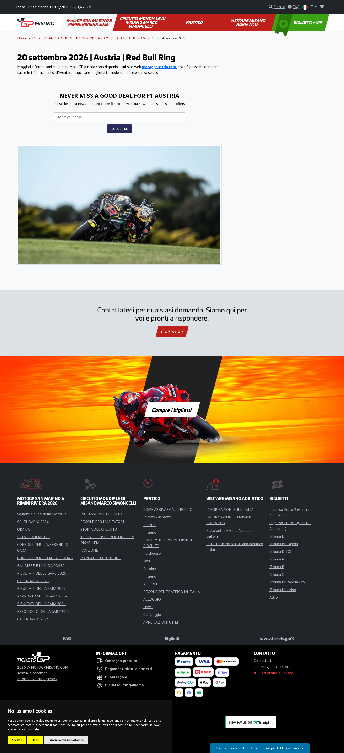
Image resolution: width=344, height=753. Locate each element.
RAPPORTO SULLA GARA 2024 (42, 596)
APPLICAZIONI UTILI (160, 622)
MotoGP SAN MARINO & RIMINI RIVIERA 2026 (89, 22)
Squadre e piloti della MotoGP (41, 513)
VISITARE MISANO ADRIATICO (248, 22)
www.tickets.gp (277, 638)
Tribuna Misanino (282, 589)
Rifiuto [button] (35, 740)
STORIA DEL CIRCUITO (98, 529)
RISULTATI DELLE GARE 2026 (41, 573)
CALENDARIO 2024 (33, 580)
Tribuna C (276, 574)
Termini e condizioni (32, 673)
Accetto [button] (16, 740)
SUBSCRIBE (119, 129)
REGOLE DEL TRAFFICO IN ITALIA (171, 591)
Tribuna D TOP (281, 551)
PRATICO (194, 22)
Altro (273, 597)
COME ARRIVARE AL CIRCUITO (168, 509)
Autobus (150, 568)
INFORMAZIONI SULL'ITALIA (229, 509)
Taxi (146, 561)
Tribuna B (276, 566)
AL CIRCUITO (153, 583)
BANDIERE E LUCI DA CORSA (40, 565)
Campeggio (152, 614)
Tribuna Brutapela (283, 543)
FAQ (67, 638)
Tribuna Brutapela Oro (287, 582)
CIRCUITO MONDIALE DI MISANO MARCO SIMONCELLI (142, 22)
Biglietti (172, 638)
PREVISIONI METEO (33, 536)
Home (22, 38)
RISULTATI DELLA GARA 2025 (41, 588)
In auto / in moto (157, 517)
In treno (149, 532)
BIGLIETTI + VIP (299, 22)
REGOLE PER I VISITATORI (102, 521)
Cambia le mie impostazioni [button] (66, 740)
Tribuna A (276, 559)
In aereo (149, 524)
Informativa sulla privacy (37, 678)
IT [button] (308, 7)
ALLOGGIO (152, 599)
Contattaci (172, 331)
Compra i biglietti (172, 409)
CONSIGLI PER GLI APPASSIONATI (45, 557)
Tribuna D (277, 536)
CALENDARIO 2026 (130, 38)
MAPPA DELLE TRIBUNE (100, 557)
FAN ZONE (89, 550)
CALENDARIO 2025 (33, 619)
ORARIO (24, 529)
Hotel (148, 606)
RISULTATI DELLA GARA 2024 (41, 603)
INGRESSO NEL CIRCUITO (101, 513)
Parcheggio (152, 553)
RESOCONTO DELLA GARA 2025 (43, 611)
